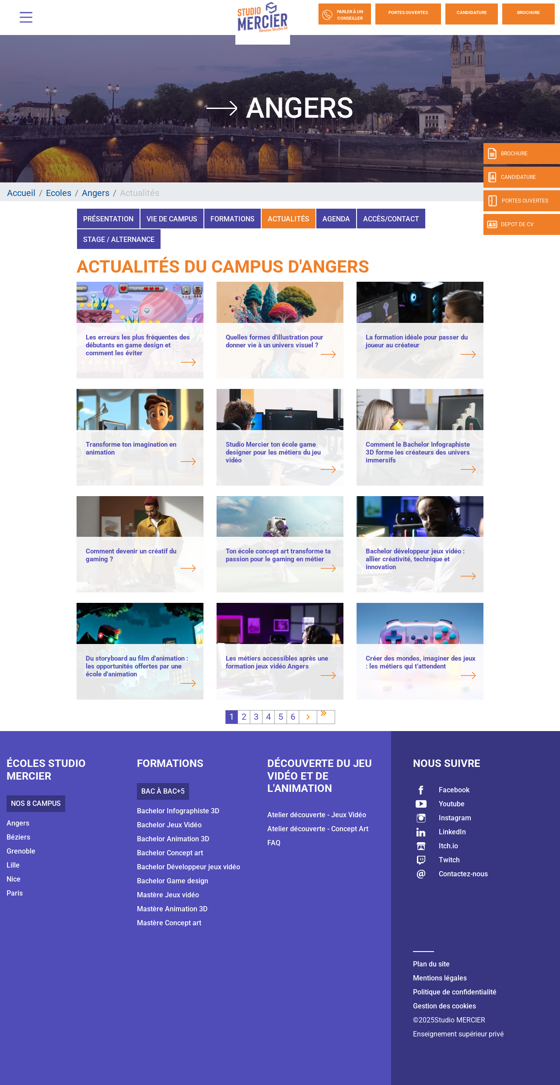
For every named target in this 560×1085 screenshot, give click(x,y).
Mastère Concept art (169, 923)
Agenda (336, 219)
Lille (13, 865)
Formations (232, 219)
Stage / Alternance (118, 239)
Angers (95, 193)
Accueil (21, 193)
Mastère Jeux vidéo (168, 895)
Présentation (108, 219)
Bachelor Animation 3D (173, 839)
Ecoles (58, 193)
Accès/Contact (391, 219)
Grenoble (21, 851)
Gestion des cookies (444, 1006)
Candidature (472, 12)
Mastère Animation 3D (172, 909)
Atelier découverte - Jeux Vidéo (316, 815)
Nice (14, 879)
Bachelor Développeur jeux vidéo (188, 867)
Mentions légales (440, 978)
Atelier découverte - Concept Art (317, 829)
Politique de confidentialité (455, 992)
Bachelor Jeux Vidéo (169, 825)
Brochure (528, 12)
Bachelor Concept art (170, 853)
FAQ (273, 843)
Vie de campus (172, 219)
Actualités (288, 219)
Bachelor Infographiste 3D (178, 811)
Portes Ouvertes (408, 12)
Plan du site (431, 964)
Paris (15, 893)
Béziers (18, 837)
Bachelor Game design (172, 881)
